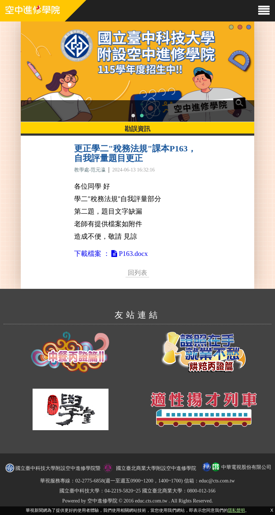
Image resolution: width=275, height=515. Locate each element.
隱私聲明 (236, 510)
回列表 (137, 272)
